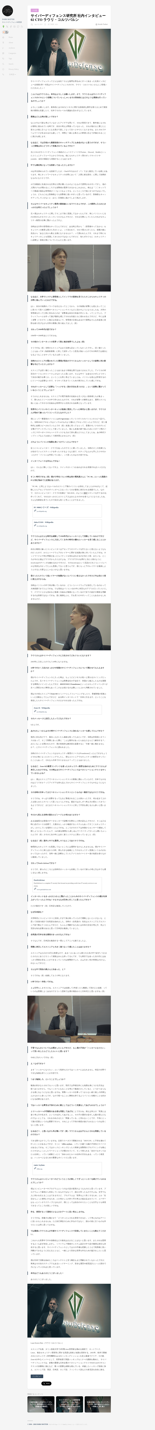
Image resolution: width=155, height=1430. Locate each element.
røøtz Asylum (39, 1165)
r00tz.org (38, 1169)
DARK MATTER (8, 19)
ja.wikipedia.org (40, 511)
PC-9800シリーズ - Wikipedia (46, 507)
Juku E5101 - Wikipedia (43, 522)
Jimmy (69, 1424)
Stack (64, 1424)
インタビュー (36, 1376)
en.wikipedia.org (40, 526)
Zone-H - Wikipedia (42, 708)
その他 (34, 10)
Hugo (56, 1424)
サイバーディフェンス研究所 (12, 22)
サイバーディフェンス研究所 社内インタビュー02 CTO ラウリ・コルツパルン (68, 18)
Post (46, 1383)
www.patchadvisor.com (42, 889)
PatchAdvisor (39, 880)
